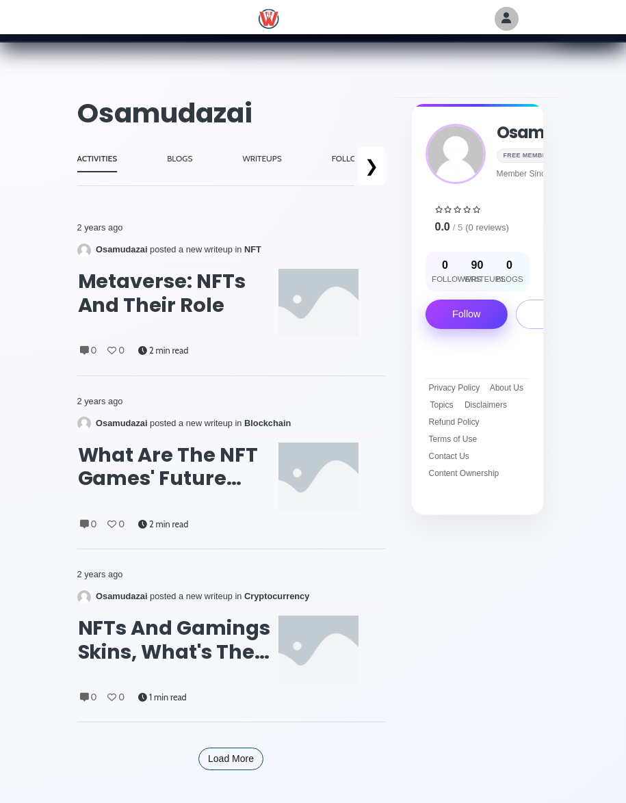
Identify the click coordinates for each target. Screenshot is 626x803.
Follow (466, 313)
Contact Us (449, 456)
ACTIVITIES (97, 158)
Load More (231, 758)
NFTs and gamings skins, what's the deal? (174, 639)
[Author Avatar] (507, 19)
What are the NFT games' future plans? (168, 466)
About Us (506, 388)
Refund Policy (454, 422)
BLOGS (179, 158)
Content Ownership (464, 473)
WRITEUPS (261, 158)
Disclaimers (486, 405)
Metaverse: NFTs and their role (162, 293)
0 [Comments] (88, 350)
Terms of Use (453, 439)
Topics (441, 405)
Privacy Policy (454, 388)
